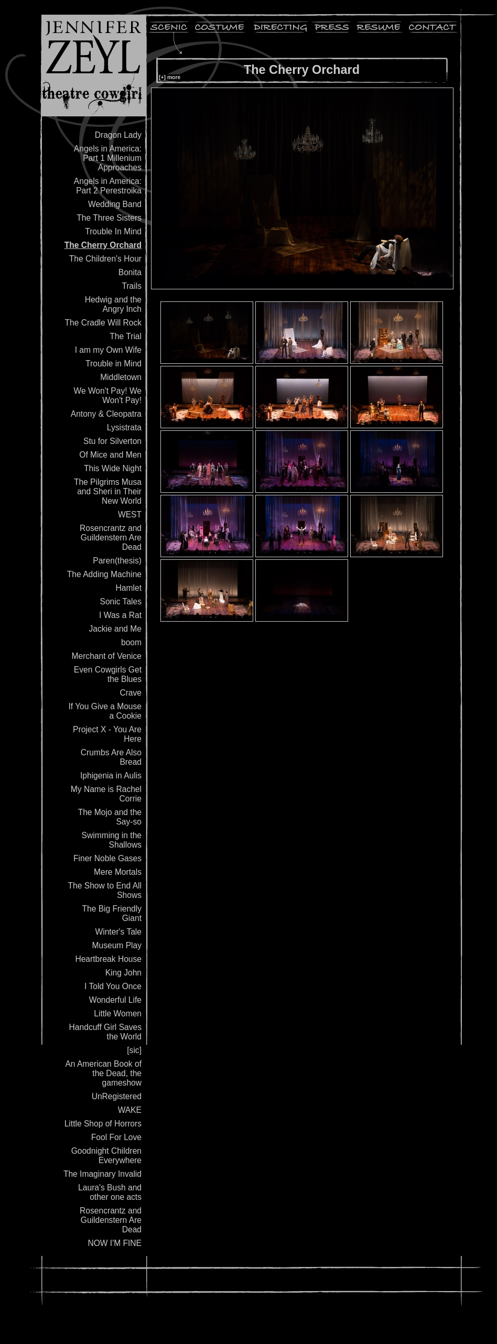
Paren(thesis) (117, 560)
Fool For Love (116, 1137)
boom (131, 642)
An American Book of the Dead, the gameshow (103, 1073)
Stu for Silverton (112, 441)
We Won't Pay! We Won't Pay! (107, 395)
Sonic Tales (121, 601)
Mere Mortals (118, 872)
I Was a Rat (120, 615)
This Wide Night (113, 468)
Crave (131, 692)
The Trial (126, 336)
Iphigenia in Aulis (111, 775)
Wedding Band (115, 204)
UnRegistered (117, 1096)
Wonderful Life (115, 999)
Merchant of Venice (107, 656)
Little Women (118, 1013)
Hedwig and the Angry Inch (113, 304)
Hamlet (129, 587)
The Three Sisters (109, 217)
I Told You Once (113, 986)
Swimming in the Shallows (112, 840)
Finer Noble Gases (107, 858)
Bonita (130, 272)
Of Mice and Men (110, 454)
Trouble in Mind (113, 363)
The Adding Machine (104, 574)
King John (123, 972)
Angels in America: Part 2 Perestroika (108, 186)
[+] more (169, 77)
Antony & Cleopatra (106, 413)
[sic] (134, 1050)
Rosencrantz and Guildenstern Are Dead (111, 537)
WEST (130, 514)
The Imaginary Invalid (102, 1173)
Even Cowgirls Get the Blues (108, 674)
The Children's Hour (105, 258)
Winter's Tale (118, 931)
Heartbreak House (108, 959)
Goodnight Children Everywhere (106, 1155)
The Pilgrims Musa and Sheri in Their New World (108, 491)
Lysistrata (124, 427)
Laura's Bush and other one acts (110, 1192)
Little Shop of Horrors (103, 1123)
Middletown (121, 377)
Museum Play (117, 945)
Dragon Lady (118, 135)
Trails (132, 285)
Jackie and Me (115, 628)
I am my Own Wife (108, 349)
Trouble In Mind (113, 231)
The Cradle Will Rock (103, 322)
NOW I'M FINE (115, 1243)
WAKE (130, 1109)
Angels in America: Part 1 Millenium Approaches (108, 158)
